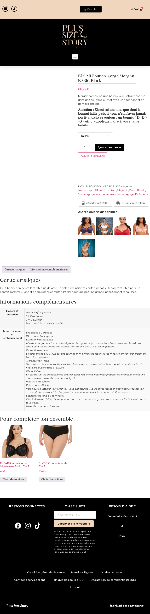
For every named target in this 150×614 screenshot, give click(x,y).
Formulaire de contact (122, 516)
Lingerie (122, 190)
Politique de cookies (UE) (68, 579)
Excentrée (110, 190)
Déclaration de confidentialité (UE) (113, 579)
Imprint (75, 587)
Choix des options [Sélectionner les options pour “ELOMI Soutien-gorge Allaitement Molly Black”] (13, 479)
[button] (75, 56)
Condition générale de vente (46, 572)
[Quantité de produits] (86, 147)
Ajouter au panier (109, 147)
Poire (132, 190)
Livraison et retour (130, 203)
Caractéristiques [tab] (15, 270)
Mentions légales (82, 572)
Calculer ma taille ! (95, 203)
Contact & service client (29, 579)
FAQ (122, 536)
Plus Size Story (17, 606)
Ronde (141, 190)
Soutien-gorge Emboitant (132, 194)
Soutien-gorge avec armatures (97, 194)
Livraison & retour (111, 572)
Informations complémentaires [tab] (49, 270)
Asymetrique (86, 190)
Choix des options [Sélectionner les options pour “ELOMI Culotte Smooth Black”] (52, 479)
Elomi (99, 190)
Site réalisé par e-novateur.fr (127, 606)
